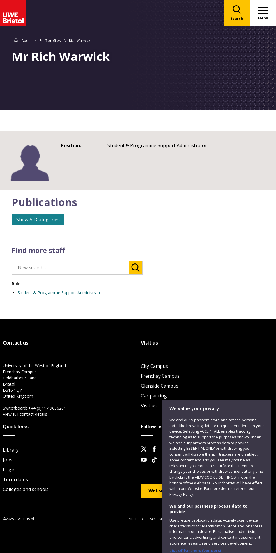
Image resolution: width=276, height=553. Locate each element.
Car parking (154, 396)
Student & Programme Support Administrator (60, 292)
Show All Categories (38, 219)
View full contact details (25, 414)
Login (9, 469)
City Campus (154, 366)
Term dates (15, 479)
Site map (136, 518)
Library (11, 450)
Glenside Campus (159, 386)
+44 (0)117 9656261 (47, 408)
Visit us (149, 405)
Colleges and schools (26, 489)
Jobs (8, 459)
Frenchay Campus (160, 376)
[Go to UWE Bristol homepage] (16, 40)
